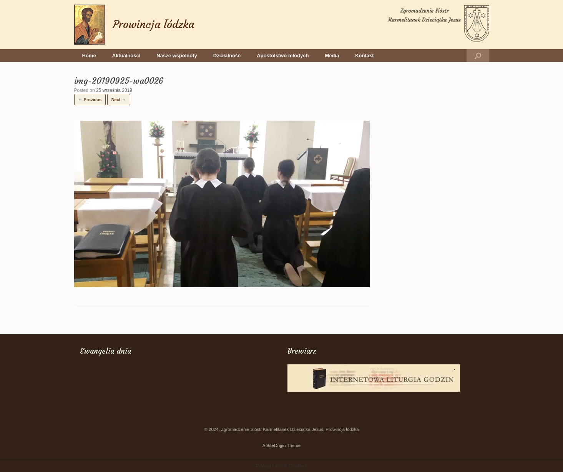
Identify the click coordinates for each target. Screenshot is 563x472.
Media (332, 55)
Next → (118, 99)
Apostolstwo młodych (283, 55)
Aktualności (126, 55)
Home (89, 55)
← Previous (90, 99)
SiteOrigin (276, 445)
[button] (478, 55)
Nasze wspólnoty (176, 55)
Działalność (227, 55)
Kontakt (364, 55)
